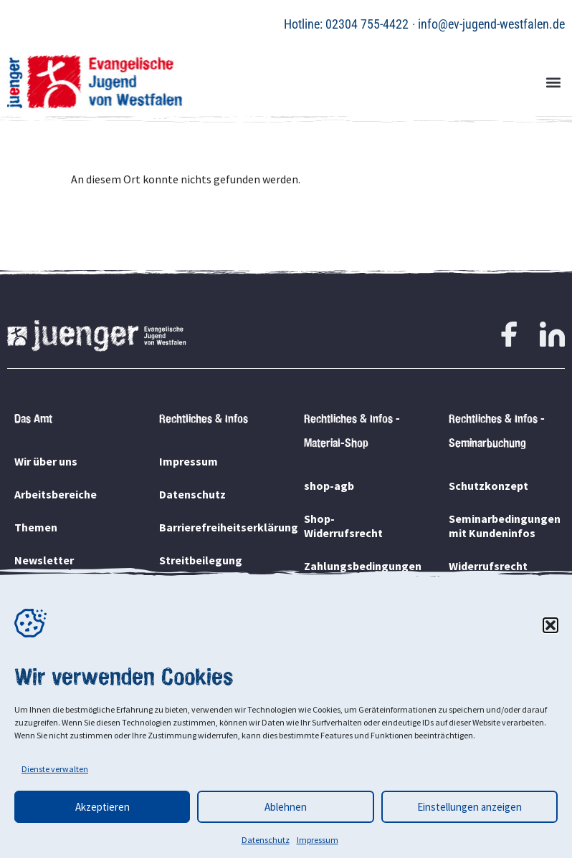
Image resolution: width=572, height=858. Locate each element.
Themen (35, 527)
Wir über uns (45, 461)
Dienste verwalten (55, 768)
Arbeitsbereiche (55, 494)
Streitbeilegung (200, 560)
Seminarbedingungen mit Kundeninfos (503, 525)
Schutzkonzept (488, 485)
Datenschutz (266, 839)
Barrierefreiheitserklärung (213, 527)
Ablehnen (285, 807)
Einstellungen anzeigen (469, 807)
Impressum (317, 839)
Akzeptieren (102, 807)
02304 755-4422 (367, 24)
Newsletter (44, 560)
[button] (550, 625)
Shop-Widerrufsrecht (343, 525)
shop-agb (329, 485)
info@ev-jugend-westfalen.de (491, 24)
